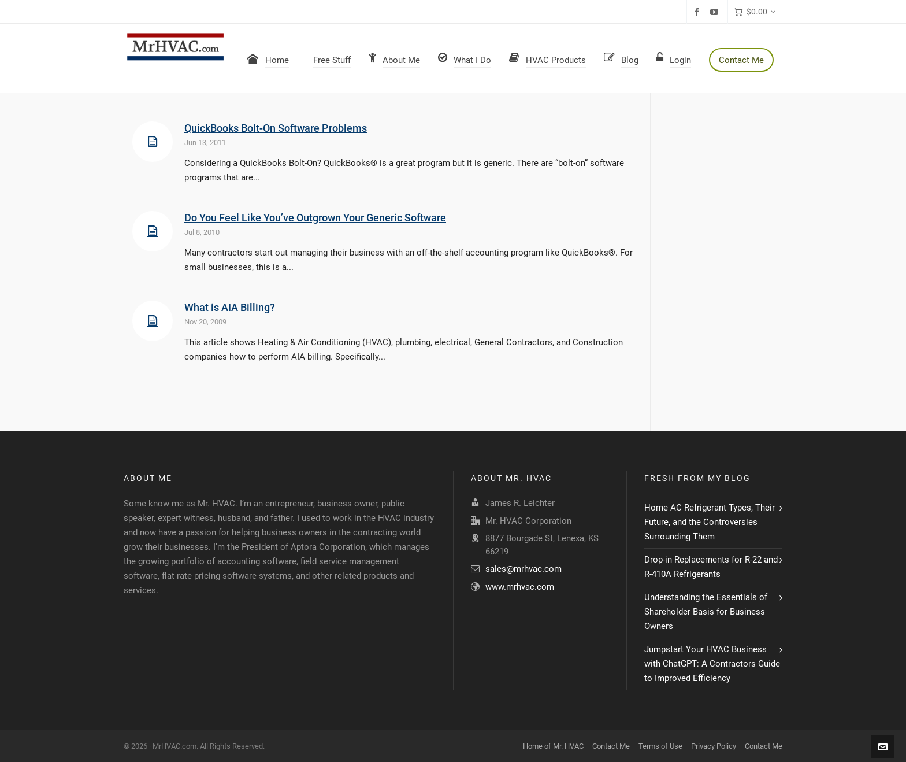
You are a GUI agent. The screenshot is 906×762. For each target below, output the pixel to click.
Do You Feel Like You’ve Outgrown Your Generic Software (315, 218)
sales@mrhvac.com (523, 569)
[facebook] (698, 12)
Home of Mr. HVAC (553, 746)
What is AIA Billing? (229, 307)
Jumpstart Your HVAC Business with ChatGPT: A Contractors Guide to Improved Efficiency (712, 663)
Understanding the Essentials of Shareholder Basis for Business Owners (705, 611)
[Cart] (755, 12)
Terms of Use (660, 746)
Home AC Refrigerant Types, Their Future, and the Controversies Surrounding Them (709, 522)
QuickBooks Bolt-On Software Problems (275, 128)
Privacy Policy (713, 746)
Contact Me (611, 746)
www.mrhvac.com (519, 587)
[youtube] (716, 12)
